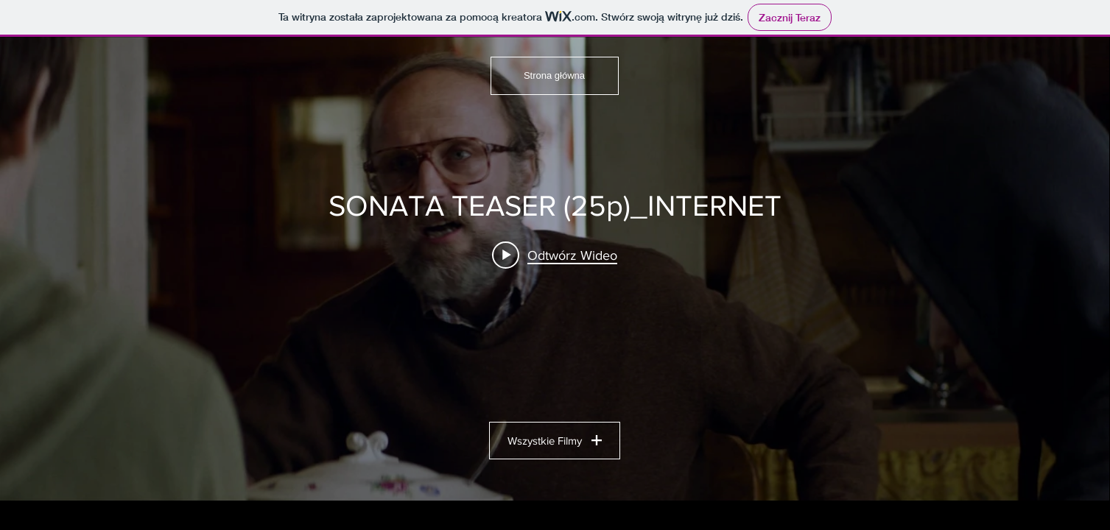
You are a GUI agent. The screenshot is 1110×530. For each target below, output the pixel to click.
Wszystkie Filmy (554, 440)
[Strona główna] (555, 76)
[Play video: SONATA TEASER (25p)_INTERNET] (554, 254)
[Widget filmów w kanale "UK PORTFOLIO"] (554, 269)
